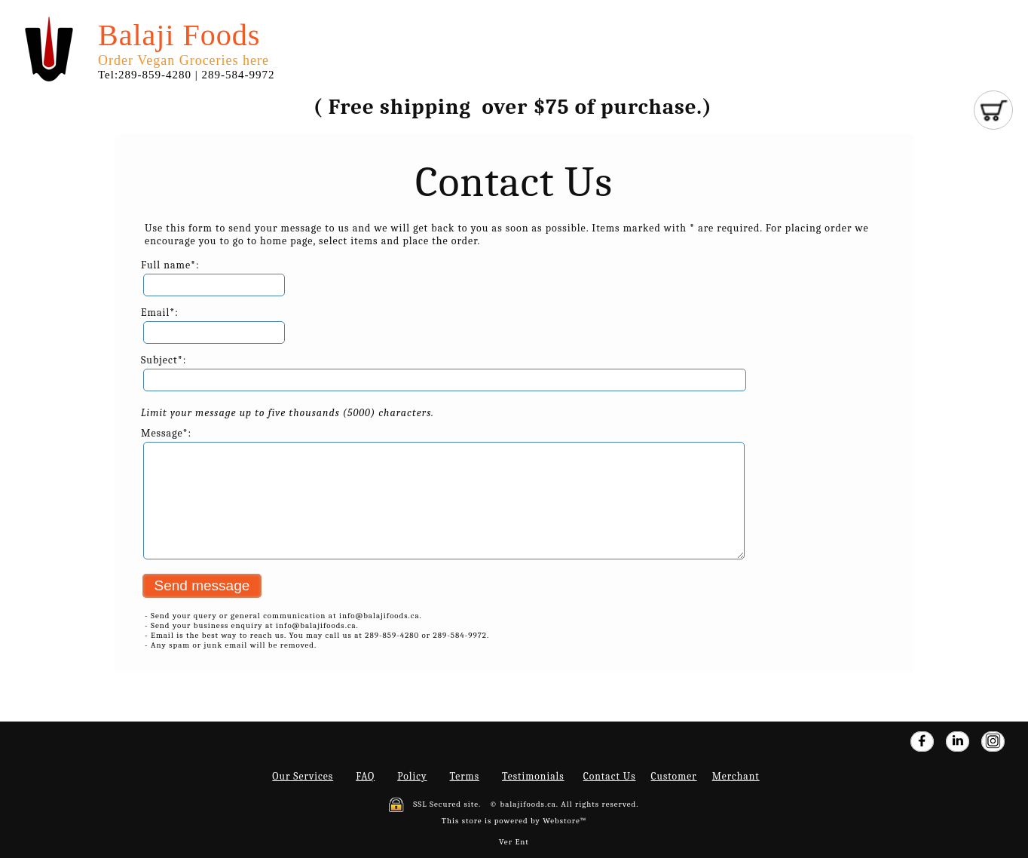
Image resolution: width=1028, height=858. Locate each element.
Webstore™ (564, 821)
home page (286, 240)
